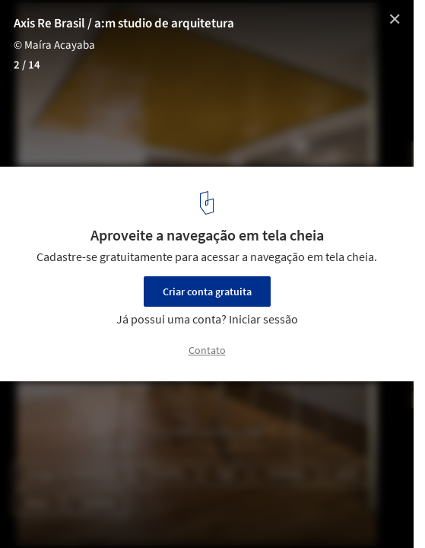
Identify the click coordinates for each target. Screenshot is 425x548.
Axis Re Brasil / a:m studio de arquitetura (124, 23)
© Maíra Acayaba (54, 45)
